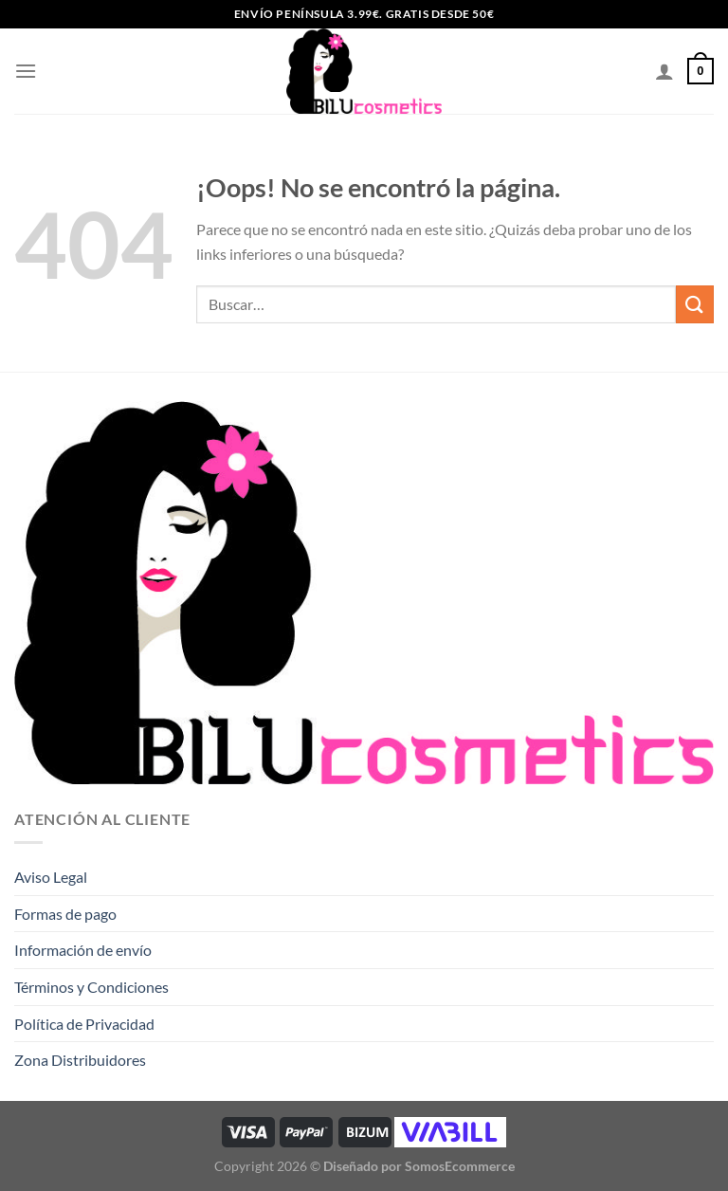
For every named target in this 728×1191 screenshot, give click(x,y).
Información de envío (83, 950)
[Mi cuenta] (664, 71)
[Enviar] (695, 303)
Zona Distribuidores (80, 1060)
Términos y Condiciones (91, 987)
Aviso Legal (50, 877)
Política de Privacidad (84, 1024)
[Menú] (25, 70)
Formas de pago (65, 914)
